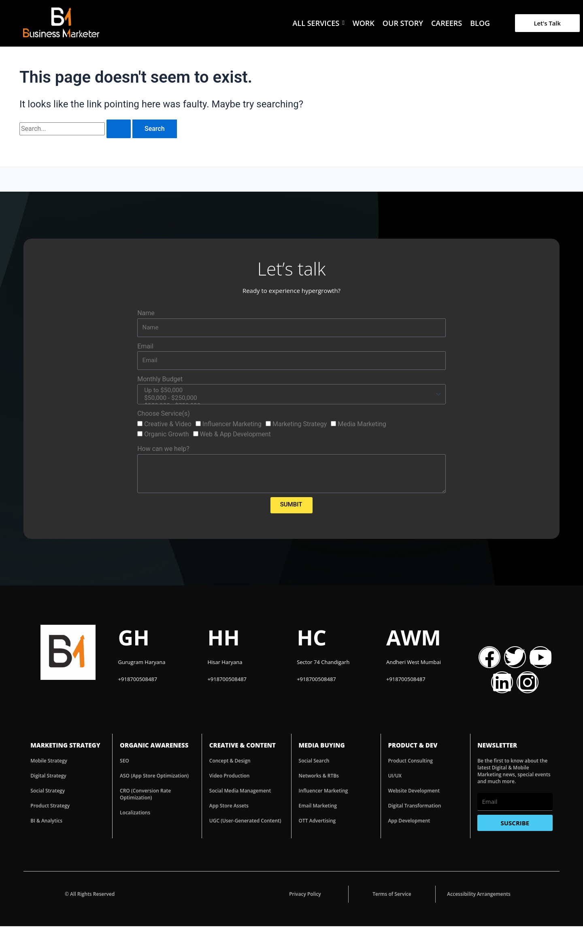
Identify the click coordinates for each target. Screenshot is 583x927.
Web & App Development (235, 435)
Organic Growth (166, 435)
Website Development (414, 791)
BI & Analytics (46, 821)
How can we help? (163, 449)
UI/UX (395, 776)
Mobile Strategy (48, 761)
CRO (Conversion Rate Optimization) (145, 795)
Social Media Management (240, 791)
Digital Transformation (414, 806)
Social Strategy (47, 791)
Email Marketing (318, 806)
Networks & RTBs (319, 776)
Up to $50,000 (290, 391)
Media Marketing (362, 425)
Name (146, 313)
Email (145, 346)
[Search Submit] (118, 129)
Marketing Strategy (299, 425)
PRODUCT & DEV (412, 746)
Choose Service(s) (163, 414)
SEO (124, 761)
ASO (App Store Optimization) (154, 776)
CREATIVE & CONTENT (242, 746)
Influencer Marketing (232, 425)
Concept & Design (230, 761)
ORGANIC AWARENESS (154, 746)
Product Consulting (410, 761)
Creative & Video (167, 425)
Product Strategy (50, 806)
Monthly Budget (160, 379)
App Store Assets (229, 806)
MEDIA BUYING (322, 746)
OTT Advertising (317, 821)
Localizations (135, 813)
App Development (409, 821)
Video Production (229, 776)
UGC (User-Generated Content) (245, 821)
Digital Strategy (48, 776)
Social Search (314, 761)
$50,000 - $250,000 (290, 399)
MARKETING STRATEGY (65, 746)
